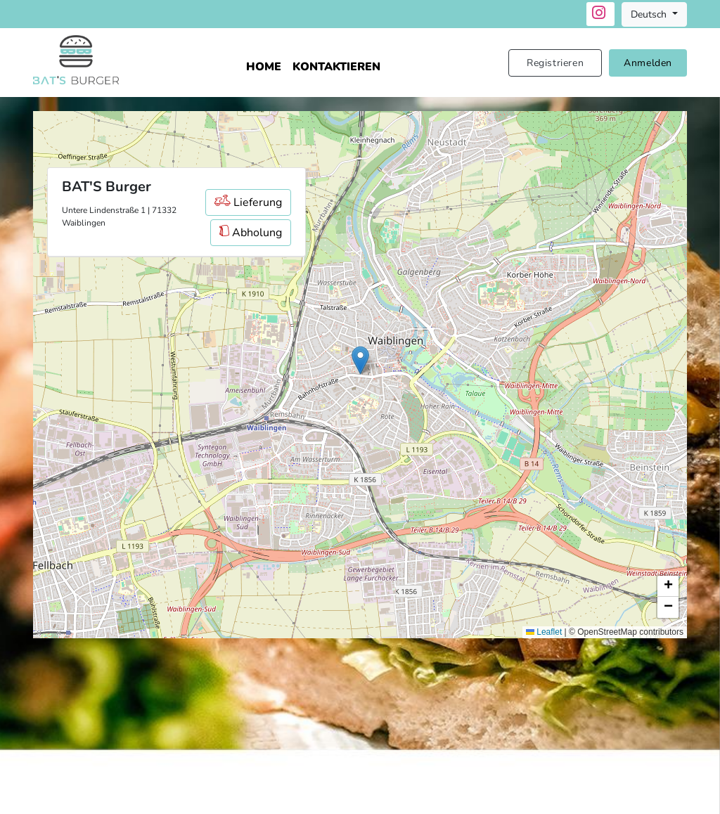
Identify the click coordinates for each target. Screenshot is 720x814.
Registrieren (555, 63)
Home (263, 67)
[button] (360, 360)
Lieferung (248, 202)
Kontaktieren (336, 67)
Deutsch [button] (650, 14)
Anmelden (648, 63)
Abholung (250, 232)
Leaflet (544, 632)
